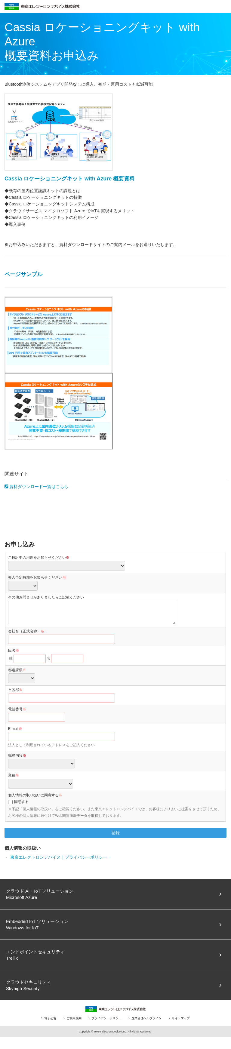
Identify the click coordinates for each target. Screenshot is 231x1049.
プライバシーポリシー (106, 1018)
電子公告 (50, 1018)
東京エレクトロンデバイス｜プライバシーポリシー (58, 857)
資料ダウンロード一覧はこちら (36, 486)
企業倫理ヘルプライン (146, 1018)
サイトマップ (181, 1018)
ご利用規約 (74, 1018)
